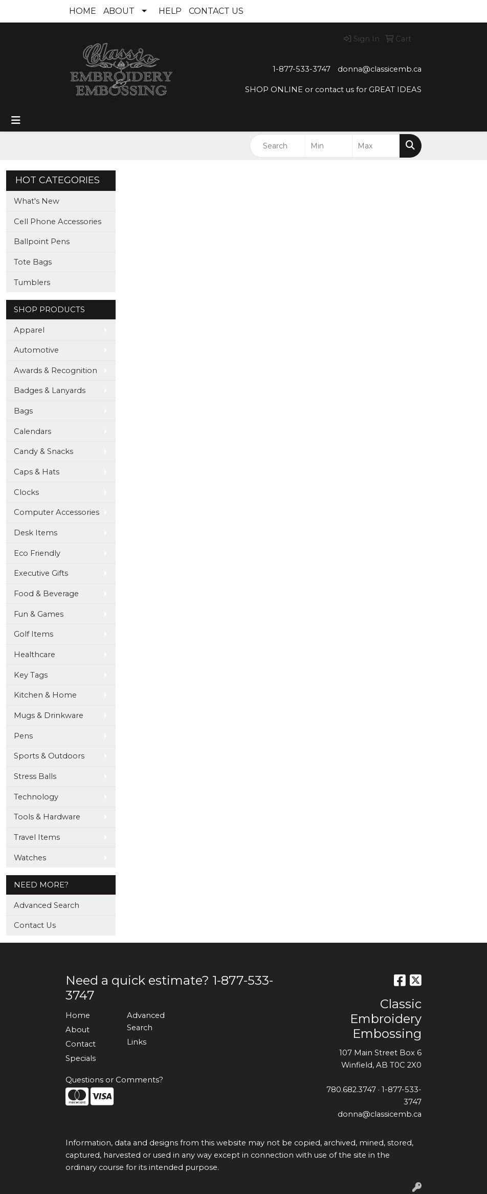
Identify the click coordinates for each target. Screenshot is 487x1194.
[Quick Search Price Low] (329, 146)
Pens (23, 736)
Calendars (32, 431)
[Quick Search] (277, 146)
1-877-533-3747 (301, 69)
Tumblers (32, 282)
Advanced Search (46, 905)
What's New (36, 201)
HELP (170, 11)
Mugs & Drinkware (48, 715)
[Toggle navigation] (16, 120)
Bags (23, 411)
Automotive (36, 350)
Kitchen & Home (45, 695)
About (77, 1029)
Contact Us (35, 925)
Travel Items (37, 837)
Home (77, 1015)
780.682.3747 (351, 1089)
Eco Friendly (37, 553)
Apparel (29, 330)
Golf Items (33, 634)
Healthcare (34, 654)
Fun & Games (38, 614)
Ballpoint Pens (42, 241)
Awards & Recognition (55, 370)
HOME (82, 11)
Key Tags (31, 675)
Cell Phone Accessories (57, 221)
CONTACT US (216, 11)
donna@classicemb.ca (380, 69)
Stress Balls (35, 776)
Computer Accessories (56, 512)
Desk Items (35, 532)
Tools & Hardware (47, 816)
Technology (36, 796)
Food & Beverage (46, 593)
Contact (80, 1044)
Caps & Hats (36, 471)
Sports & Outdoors (49, 756)
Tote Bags (33, 262)
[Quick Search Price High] (376, 146)
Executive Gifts (41, 573)
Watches (30, 857)
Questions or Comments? (114, 1079)
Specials (80, 1058)
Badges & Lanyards (49, 390)
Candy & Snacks (43, 451)
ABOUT (119, 11)
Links (136, 1042)
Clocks (26, 492)
